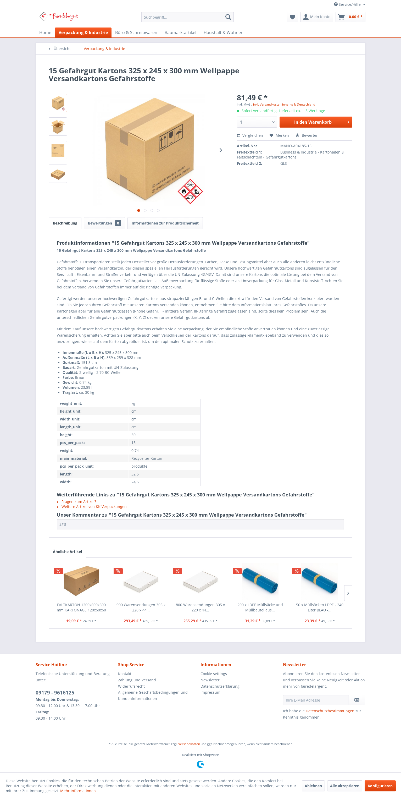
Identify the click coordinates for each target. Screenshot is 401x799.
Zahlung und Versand (137, 679)
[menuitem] (187, 17)
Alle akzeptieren (344, 785)
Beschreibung (65, 223)
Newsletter (210, 679)
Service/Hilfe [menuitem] (348, 4)
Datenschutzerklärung (220, 686)
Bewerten (307, 135)
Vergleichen (250, 135)
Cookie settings (213, 673)
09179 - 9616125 (55, 692)
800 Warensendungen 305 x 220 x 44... (200, 607)
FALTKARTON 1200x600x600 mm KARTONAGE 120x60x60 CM (81, 607)
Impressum (210, 692)
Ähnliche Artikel (67, 551)
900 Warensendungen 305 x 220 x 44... (140, 607)
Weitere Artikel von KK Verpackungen (92, 506)
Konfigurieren (380, 785)
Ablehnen (313, 785)
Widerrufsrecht (131, 686)
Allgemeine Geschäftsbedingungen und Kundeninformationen (153, 695)
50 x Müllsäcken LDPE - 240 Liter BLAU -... (319, 607)
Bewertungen (104, 223)
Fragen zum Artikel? (76, 501)
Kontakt (124, 673)
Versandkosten (189, 744)
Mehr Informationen (78, 790)
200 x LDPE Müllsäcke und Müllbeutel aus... (260, 607)
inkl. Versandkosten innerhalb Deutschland (284, 104)
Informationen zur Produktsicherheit (165, 223)
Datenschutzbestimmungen (330, 710)
